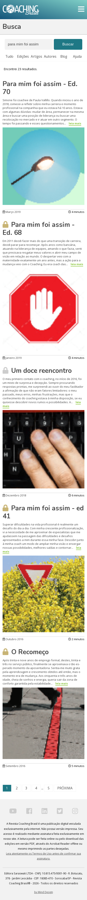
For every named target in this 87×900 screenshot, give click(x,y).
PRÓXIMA (65, 788)
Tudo (9, 56)
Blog (63, 56)
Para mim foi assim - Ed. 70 (40, 87)
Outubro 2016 (13, 639)
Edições (23, 56)
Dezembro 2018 (14, 495)
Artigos (36, 56)
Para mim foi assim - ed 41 (43, 512)
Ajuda (77, 56)
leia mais (75, 123)
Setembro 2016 (14, 766)
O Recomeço (26, 652)
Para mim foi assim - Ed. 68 (39, 228)
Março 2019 (11, 212)
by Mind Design (43, 892)
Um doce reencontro (37, 370)
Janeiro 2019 (12, 358)
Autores (50, 56)
